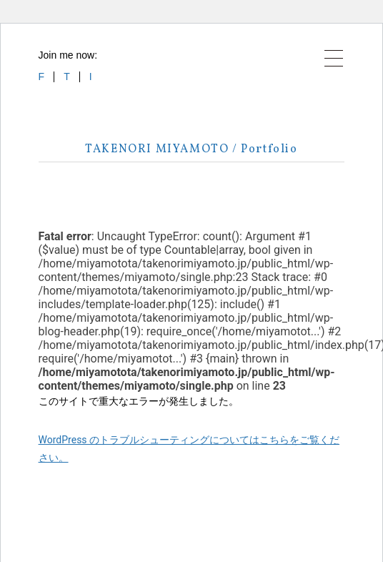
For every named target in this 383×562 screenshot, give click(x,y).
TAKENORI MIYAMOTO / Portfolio (191, 149)
